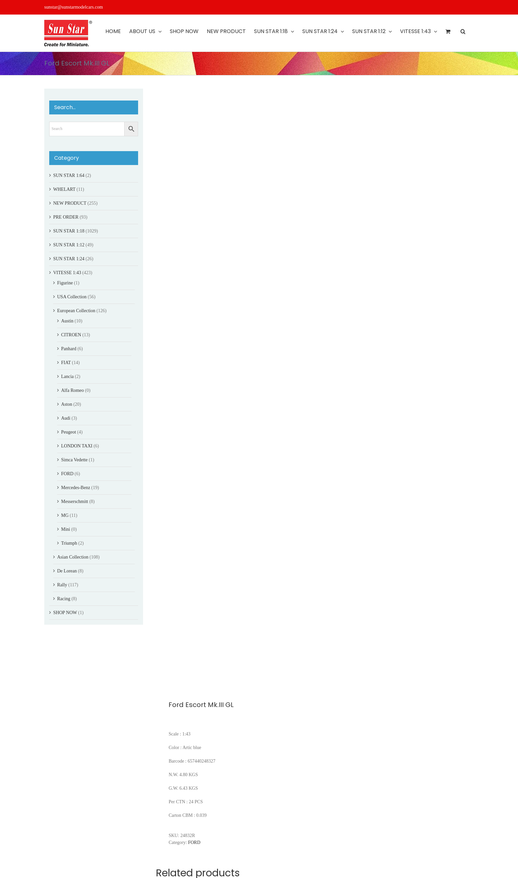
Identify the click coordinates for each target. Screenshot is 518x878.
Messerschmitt (74, 501)
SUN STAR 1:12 (69, 244)
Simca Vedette (74, 459)
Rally (62, 584)
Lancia (67, 376)
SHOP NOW (65, 612)
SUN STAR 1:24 (69, 258)
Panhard (68, 348)
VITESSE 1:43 (67, 272)
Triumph (69, 543)
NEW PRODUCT (69, 203)
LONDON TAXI (76, 445)
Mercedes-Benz (75, 487)
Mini (65, 529)
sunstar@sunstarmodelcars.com (73, 7)
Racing (63, 598)
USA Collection (72, 296)
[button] (463, 31)
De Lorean (67, 570)
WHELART (64, 189)
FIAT (66, 362)
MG (65, 515)
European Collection (76, 310)
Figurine (65, 282)
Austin (67, 320)
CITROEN (71, 334)
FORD (194, 842)
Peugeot (68, 432)
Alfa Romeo (72, 390)
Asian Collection (73, 557)
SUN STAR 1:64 (69, 175)
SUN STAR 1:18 (69, 231)
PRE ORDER (66, 217)
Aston (66, 404)
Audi (65, 418)
